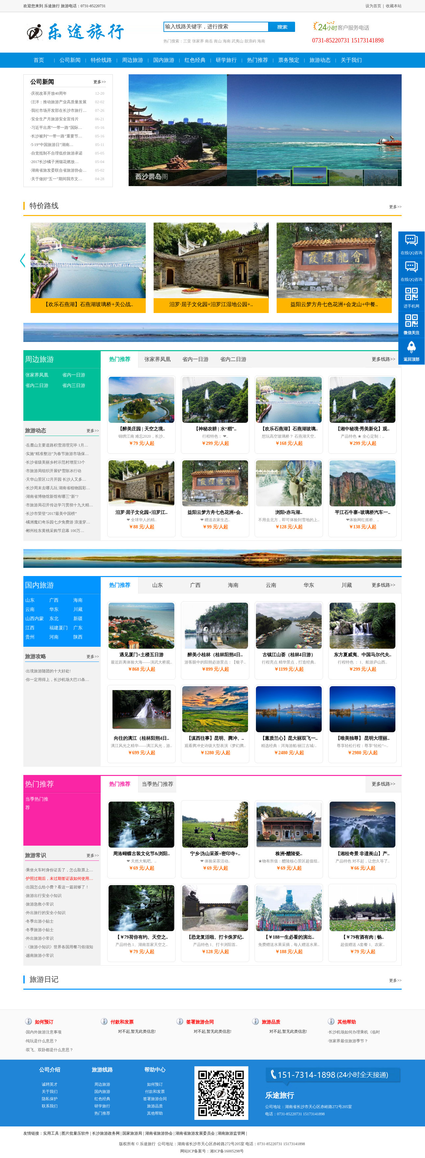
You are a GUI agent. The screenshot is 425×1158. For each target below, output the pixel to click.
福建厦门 (58, 627)
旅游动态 (320, 60)
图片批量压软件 (75, 1133)
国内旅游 (163, 60)
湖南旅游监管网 (231, 1133)
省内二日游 (36, 385)
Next (394, 118)
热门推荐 (257, 60)
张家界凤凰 (36, 375)
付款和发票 (155, 1091)
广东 (78, 627)
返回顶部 (411, 359)
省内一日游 (73, 375)
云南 (30, 609)
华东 (54, 609)
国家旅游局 (132, 1133)
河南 (54, 637)
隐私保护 (50, 1099)
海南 (78, 600)
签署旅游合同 (155, 1099)
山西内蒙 (34, 618)
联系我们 (50, 1106)
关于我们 (351, 60)
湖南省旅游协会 (159, 1133)
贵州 (30, 637)
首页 (39, 60)
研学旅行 (226, 60)
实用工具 (51, 1133)
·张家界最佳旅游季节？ (348, 1041)
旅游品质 (155, 1106)
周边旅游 (132, 60)
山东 (30, 600)
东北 (54, 618)
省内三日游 (73, 385)
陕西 (78, 637)
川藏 (78, 609)
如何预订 (155, 1084)
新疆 (78, 618)
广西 (54, 600)
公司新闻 (70, 60)
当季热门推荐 (36, 803)
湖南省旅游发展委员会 (195, 1133)
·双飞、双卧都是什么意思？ (49, 1050)
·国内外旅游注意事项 (43, 1032)
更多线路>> (383, 359)
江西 (30, 627)
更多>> (395, 207)
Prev (136, 118)
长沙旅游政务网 (106, 1133)
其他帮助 (155, 1113)
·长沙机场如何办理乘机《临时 (354, 1032)
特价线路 (101, 60)
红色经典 (195, 60)
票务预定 (288, 60)
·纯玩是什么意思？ (41, 1041)
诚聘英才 (50, 1084)
